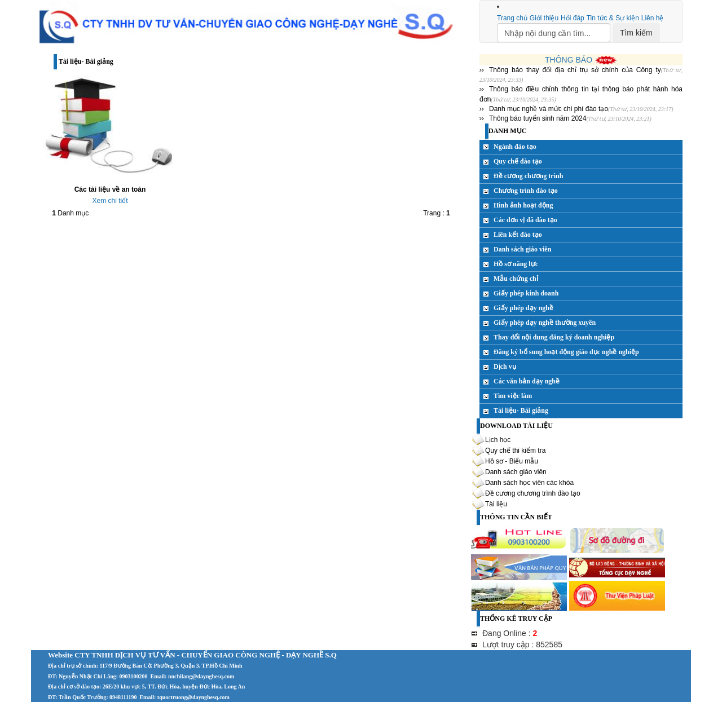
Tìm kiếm (636, 32)
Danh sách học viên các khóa (529, 483)
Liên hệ (652, 18)
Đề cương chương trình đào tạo (532, 493)
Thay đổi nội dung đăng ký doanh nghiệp (554, 337)
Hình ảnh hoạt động (523, 205)
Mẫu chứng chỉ (516, 278)
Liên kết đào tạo (518, 235)
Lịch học (497, 440)
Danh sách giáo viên (522, 249)
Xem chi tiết (109, 201)
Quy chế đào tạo (518, 161)
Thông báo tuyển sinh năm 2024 (537, 118)
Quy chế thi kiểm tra (515, 450)
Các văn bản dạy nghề (527, 381)
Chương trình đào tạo (526, 191)
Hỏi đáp (572, 18)
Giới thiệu (544, 18)
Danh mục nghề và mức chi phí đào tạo (548, 109)
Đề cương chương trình (528, 176)
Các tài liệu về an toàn (110, 189)
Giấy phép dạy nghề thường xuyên (545, 322)
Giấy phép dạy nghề (523, 308)
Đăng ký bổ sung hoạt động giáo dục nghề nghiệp (566, 352)
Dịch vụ (505, 366)
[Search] (553, 32)
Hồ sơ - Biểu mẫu (511, 461)
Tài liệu (496, 504)
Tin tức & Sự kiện (613, 18)
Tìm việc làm (513, 396)
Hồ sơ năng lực (516, 264)
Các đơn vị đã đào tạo (525, 220)
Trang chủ (512, 18)
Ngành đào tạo (515, 147)
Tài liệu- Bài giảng (521, 410)
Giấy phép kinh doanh (526, 293)
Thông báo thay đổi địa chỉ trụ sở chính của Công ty (575, 70)
